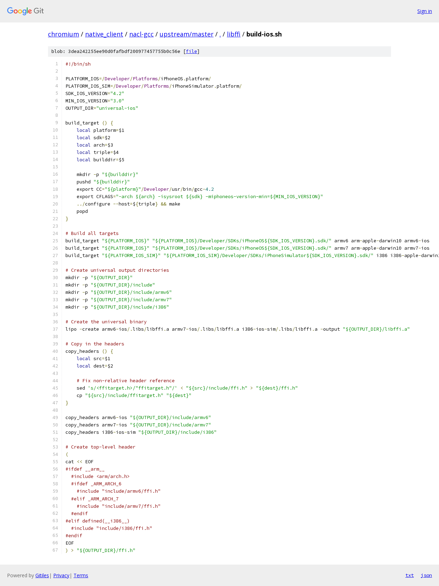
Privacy (61, 575)
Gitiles (42, 575)
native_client (104, 34)
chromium (63, 34)
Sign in (424, 11)
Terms (81, 575)
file (191, 51)
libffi (234, 34)
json (426, 575)
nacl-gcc (141, 34)
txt (409, 575)
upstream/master (187, 34)
